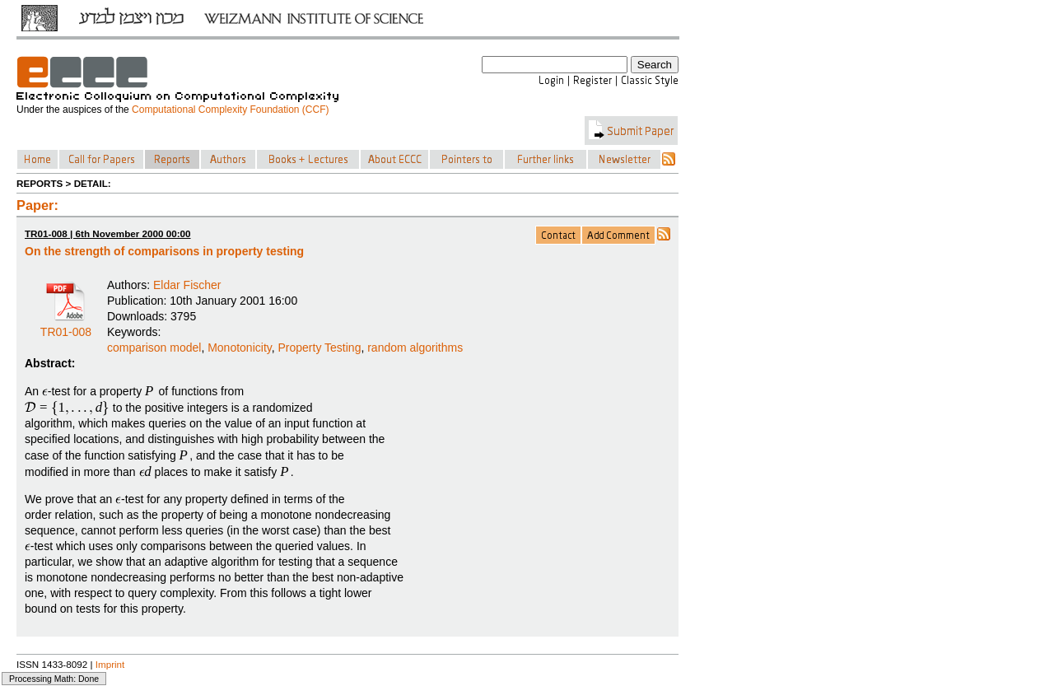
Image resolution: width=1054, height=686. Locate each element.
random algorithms (415, 347)
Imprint (110, 664)
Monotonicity (240, 347)
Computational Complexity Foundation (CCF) (230, 109)
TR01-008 (65, 326)
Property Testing (319, 347)
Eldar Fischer (187, 285)
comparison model (154, 347)
